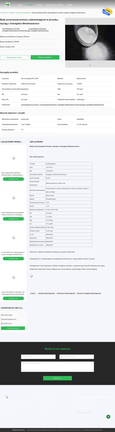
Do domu (4, 12)
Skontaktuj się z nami (54, 5)
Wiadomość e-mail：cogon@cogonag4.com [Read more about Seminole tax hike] (14, 405)
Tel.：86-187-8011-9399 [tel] (9, 402)
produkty (11, 12)
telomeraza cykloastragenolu (66, 293)
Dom (20, 5)
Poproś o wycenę (45, 57)
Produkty (29, 5)
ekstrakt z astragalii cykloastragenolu (89, 293)
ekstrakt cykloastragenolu (46, 293)
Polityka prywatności (18, 430)
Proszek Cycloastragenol (23, 12)
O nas (39, 5)
